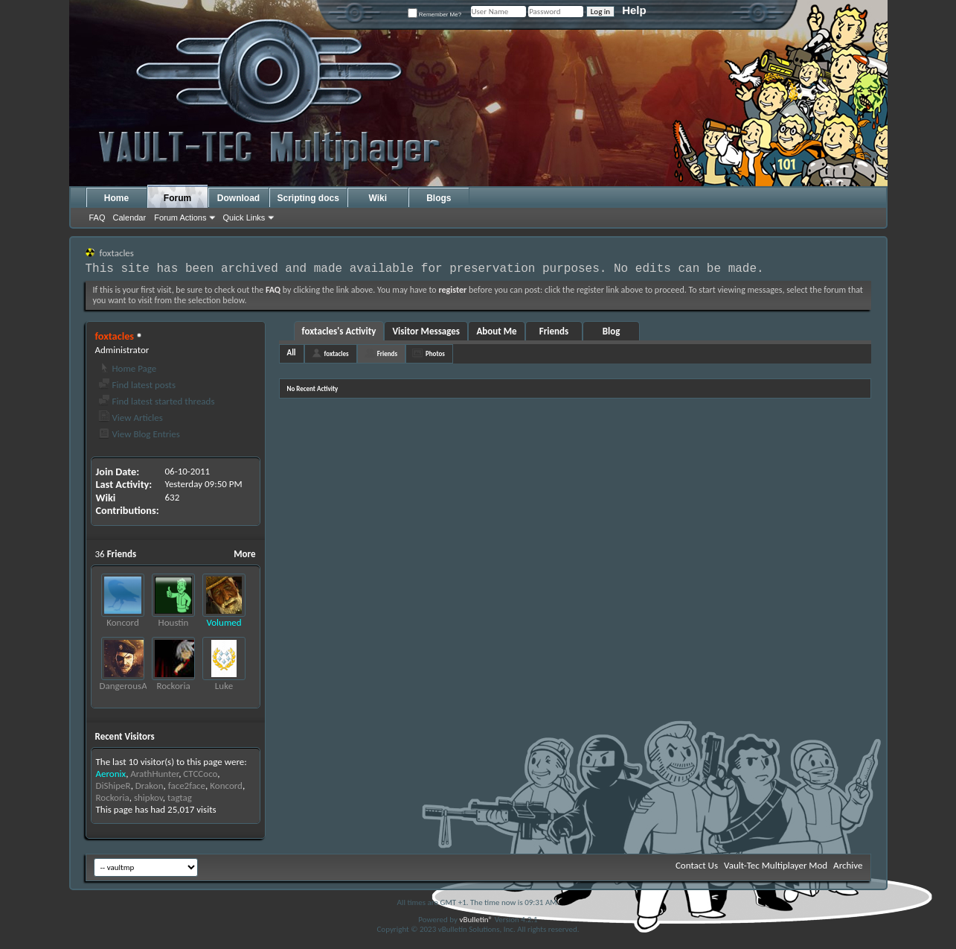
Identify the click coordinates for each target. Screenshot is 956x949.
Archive (847, 865)
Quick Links (243, 217)
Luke (224, 685)
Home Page (127, 368)
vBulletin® (476, 919)
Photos (435, 353)
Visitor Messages (426, 331)
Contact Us (697, 865)
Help (634, 10)
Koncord (122, 622)
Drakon (149, 785)
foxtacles (336, 353)
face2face (186, 785)
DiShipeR (113, 785)
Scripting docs (308, 198)
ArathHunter (154, 773)
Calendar (130, 217)
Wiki (378, 198)
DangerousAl (125, 685)
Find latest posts (137, 384)
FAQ (97, 217)
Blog (611, 331)
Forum (177, 198)
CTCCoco (200, 773)
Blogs (438, 198)
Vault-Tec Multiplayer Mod (775, 865)
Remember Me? (435, 14)
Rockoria (173, 685)
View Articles (130, 417)
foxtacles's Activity (339, 331)
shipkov (148, 797)
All (291, 353)
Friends (553, 331)
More (244, 553)
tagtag (179, 797)
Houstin (173, 622)
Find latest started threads (156, 401)
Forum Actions (180, 217)
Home (116, 198)
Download (238, 198)
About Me (496, 331)
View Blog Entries (139, 433)
